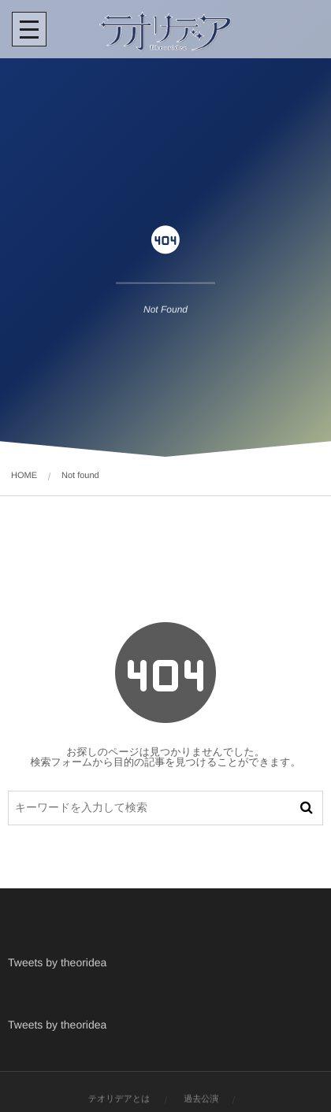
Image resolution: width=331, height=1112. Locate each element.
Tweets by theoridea (57, 962)
